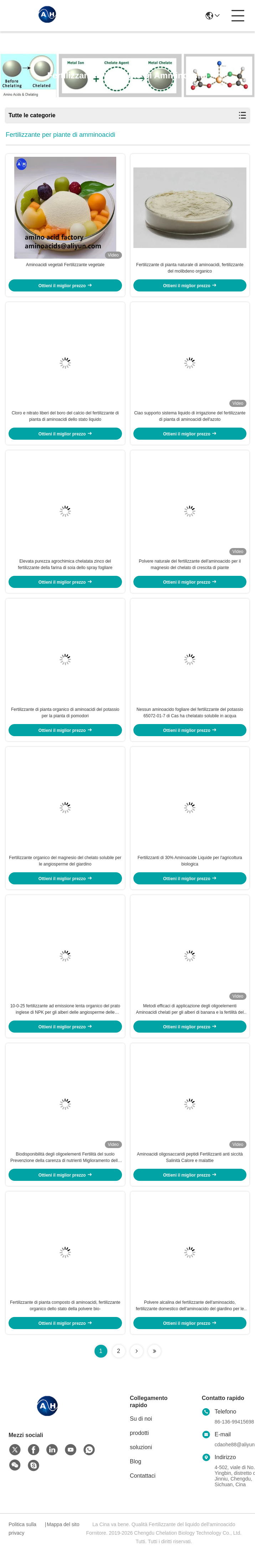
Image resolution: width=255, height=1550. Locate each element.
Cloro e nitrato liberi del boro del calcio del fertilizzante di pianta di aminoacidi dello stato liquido (65, 416)
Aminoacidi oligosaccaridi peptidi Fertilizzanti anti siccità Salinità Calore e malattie (190, 1157)
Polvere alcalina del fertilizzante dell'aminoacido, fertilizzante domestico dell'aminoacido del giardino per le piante (190, 1306)
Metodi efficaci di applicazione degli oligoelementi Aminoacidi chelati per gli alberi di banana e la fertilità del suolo (190, 1009)
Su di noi (141, 1419)
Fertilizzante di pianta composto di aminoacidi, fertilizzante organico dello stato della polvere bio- (65, 1305)
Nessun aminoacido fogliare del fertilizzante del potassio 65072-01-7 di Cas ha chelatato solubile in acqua (190, 712)
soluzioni (141, 1447)
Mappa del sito (63, 1524)
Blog (135, 1461)
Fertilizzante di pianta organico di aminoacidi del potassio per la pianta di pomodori (65, 712)
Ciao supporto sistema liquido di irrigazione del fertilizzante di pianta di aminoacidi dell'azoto (189, 416)
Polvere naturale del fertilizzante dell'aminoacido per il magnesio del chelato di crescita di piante (190, 564)
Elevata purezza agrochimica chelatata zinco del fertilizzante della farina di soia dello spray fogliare (65, 564)
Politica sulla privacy (22, 1528)
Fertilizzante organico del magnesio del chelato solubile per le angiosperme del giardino (65, 861)
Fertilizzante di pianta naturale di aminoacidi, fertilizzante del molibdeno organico (190, 268)
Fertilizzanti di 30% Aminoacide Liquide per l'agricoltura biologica (190, 861)
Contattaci (142, 1476)
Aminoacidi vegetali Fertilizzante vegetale (65, 264)
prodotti (139, 1433)
